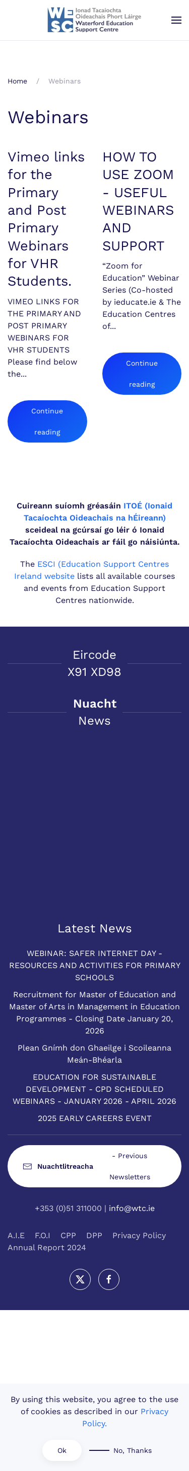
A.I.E (16, 1235)
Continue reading (47, 421)
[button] (176, 20)
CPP (68, 1235)
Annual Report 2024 (47, 1247)
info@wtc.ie (132, 1208)
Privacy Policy (139, 1235)
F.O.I (42, 1235)
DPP (94, 1235)
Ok (62, 1450)
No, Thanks (132, 1450)
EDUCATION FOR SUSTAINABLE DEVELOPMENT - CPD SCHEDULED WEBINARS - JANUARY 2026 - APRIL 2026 (94, 1089)
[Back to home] (94, 20)
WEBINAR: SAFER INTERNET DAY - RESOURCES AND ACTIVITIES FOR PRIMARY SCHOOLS (94, 965)
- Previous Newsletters (86, 1166)
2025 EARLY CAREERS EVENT (95, 1118)
